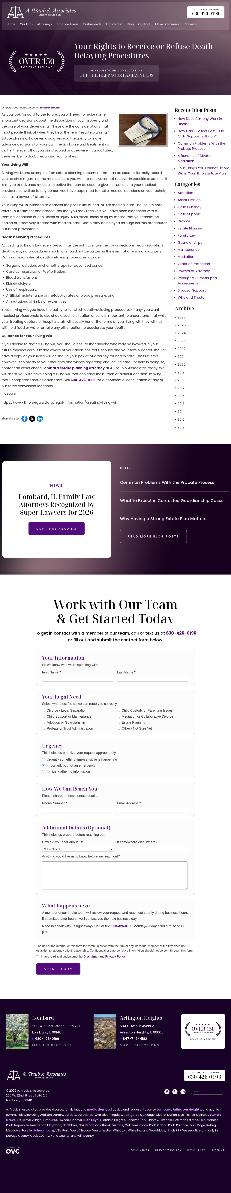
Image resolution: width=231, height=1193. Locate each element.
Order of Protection (194, 263)
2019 (179, 372)
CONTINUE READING (56, 528)
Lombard (164, 1109)
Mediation (186, 256)
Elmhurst (50, 1120)
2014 (180, 411)
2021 (179, 356)
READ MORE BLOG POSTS (153, 536)
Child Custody (189, 207)
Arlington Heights (187, 1109)
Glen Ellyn (91, 1120)
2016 (179, 396)
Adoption (185, 192)
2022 (180, 349)
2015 (180, 404)
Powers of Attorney (194, 271)
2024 (180, 333)
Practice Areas (67, 24)
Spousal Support (192, 290)
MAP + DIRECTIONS (52, 1045)
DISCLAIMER (140, 1150)
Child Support (189, 214)
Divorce (184, 221)
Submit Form (58, 968)
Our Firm (26, 24)
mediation (95, 1109)
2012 (179, 427)
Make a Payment (167, 24)
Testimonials (92, 24)
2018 (179, 380)
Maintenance (189, 249)
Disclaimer (91, 956)
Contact (144, 24)
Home (11, 24)
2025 (180, 325)
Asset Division (189, 199)
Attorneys (44, 24)
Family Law (187, 235)
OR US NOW (204, 1075)
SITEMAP (218, 1150)
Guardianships (190, 242)
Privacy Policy (115, 956)
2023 (180, 341)
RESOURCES (196, 1150)
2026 (180, 317)
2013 (179, 419)
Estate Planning (49, 107)
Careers (190, 24)
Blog (130, 24)
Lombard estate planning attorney (74, 368)
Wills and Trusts (191, 297)
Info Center (114, 24)
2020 (180, 364)
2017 (179, 388)
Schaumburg (43, 1130)
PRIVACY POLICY (168, 1150)
